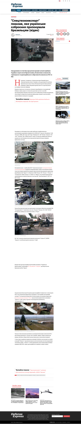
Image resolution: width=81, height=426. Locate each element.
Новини (15, 17)
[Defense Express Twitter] (67, 1)
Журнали (32, 12)
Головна (12, 17)
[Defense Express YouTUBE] (65, 1)
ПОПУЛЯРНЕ (65, 78)
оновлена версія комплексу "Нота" (23, 297)
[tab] (59, 78)
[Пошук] (69, 10)
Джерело (17, 34)
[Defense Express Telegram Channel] (69, 1)
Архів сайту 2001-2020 (63, 12)
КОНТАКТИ (68, 424)
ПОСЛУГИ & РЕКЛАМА (58, 424)
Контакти (54, 12)
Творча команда (26, 12)
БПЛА (18, 377)
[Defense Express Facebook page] (63, 1)
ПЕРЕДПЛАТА (64, 424)
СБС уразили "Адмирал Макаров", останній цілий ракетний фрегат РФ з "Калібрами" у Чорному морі (16, 404)
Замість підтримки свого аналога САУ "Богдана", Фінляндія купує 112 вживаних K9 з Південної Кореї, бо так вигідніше (63, 109)
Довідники (38, 12)
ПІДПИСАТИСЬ (66, 418)
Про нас (19, 12)
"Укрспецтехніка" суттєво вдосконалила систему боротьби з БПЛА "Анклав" (33, 372)
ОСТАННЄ (59, 78)
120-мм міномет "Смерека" (34, 266)
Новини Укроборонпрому (39, 377)
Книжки (42, 12)
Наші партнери (48, 12)
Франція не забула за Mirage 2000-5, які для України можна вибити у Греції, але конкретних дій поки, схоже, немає (63, 123)
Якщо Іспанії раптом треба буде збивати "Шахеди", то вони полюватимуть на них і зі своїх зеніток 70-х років (32, 404)
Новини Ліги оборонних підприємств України (26, 377)
